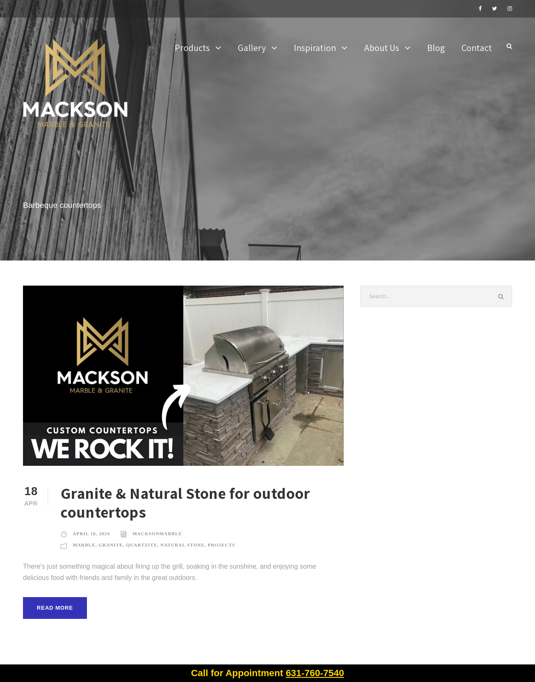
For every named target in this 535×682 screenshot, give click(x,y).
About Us (381, 48)
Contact (476, 48)
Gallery (252, 48)
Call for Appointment (267, 673)
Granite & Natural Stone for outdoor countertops (185, 502)
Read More (55, 608)
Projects (221, 544)
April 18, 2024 (91, 533)
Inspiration (315, 48)
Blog (436, 48)
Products (192, 48)
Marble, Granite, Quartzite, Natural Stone (139, 544)
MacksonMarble (157, 533)
